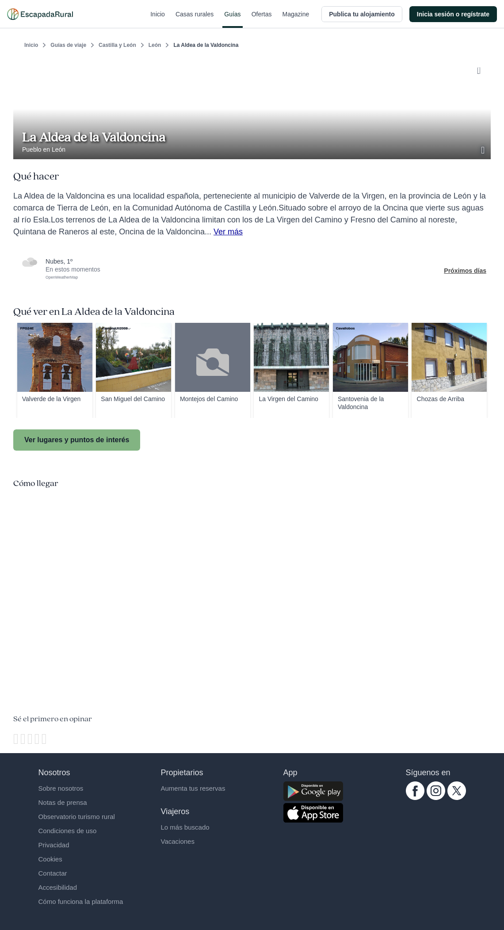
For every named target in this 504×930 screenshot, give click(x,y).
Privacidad (53, 845)
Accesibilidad (57, 887)
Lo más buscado (185, 827)
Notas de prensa (62, 802)
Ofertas (262, 19)
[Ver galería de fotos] (483, 149)
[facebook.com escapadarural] (415, 797)
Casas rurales (194, 19)
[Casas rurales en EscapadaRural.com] (40, 14)
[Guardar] (481, 69)
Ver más (228, 231)
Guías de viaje (68, 45)
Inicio (158, 19)
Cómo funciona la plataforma (80, 901)
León (155, 45)
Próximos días (465, 270)
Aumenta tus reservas (193, 788)
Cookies (50, 859)
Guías (232, 19)
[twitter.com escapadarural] (456, 797)
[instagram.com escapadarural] (436, 797)
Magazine (296, 19)
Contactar (52, 873)
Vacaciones (178, 841)
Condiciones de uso (67, 830)
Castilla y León (117, 45)
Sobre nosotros (61, 788)
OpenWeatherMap (62, 277)
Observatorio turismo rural (76, 816)
